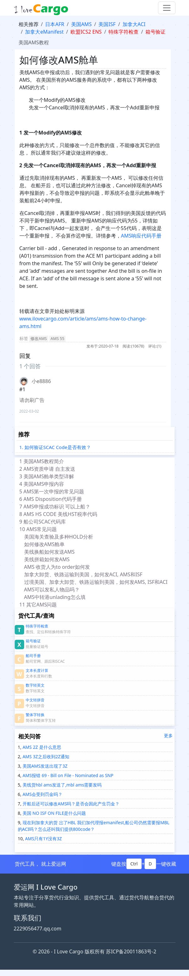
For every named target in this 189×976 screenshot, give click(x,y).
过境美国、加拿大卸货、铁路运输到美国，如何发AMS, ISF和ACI (96, 581)
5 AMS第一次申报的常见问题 (51, 491)
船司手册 (33, 655)
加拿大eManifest (44, 31)
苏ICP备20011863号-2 (131, 951)
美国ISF (107, 24)
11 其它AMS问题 (39, 604)
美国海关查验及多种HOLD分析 (58, 536)
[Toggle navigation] (167, 8)
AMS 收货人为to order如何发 (57, 566)
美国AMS (81, 24)
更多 (168, 735)
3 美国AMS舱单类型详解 (46, 476)
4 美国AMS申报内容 (41, 483)
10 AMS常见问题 (39, 529)
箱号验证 (155, 31)
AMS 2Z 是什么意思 (41, 747)
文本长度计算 (37, 670)
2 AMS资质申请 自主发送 (47, 468)
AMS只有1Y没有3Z (43, 839)
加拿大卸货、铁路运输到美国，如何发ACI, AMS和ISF (83, 574)
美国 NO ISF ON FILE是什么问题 (53, 813)
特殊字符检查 (123, 31)
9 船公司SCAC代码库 (44, 521)
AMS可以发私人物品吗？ (52, 589)
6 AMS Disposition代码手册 (50, 499)
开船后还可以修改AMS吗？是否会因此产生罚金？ (70, 804)
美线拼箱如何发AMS (47, 559)
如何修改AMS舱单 (44, 544)
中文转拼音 (35, 700)
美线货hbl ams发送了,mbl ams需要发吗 (61, 785)
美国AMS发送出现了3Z (44, 766)
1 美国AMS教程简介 (41, 461)
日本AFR (54, 24)
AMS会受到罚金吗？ (41, 794)
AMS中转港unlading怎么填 (55, 597)
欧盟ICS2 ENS (86, 31)
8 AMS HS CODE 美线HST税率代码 (58, 514)
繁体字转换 (35, 714)
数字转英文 (35, 685)
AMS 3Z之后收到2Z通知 (45, 756)
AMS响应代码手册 (141, 235)
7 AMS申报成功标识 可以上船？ (55, 506)
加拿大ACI (134, 24)
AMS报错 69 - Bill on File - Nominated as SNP (67, 775)
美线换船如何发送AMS (49, 551)
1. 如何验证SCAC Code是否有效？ (55, 447)
